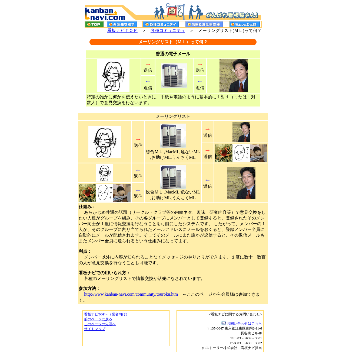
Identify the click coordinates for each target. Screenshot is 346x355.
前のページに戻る (98, 319)
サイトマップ (94, 329)
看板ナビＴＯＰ (122, 30)
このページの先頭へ (100, 324)
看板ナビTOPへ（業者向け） (106, 314)
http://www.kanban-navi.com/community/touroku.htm (131, 294)
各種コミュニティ (168, 30)
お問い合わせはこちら (244, 323)
